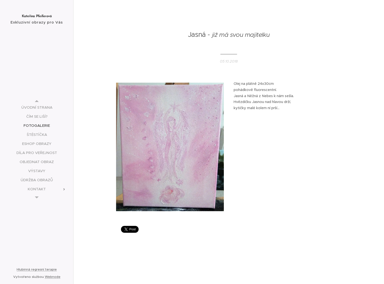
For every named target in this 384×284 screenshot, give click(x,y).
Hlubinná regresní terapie (37, 269)
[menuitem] (36, 107)
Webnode (52, 277)
